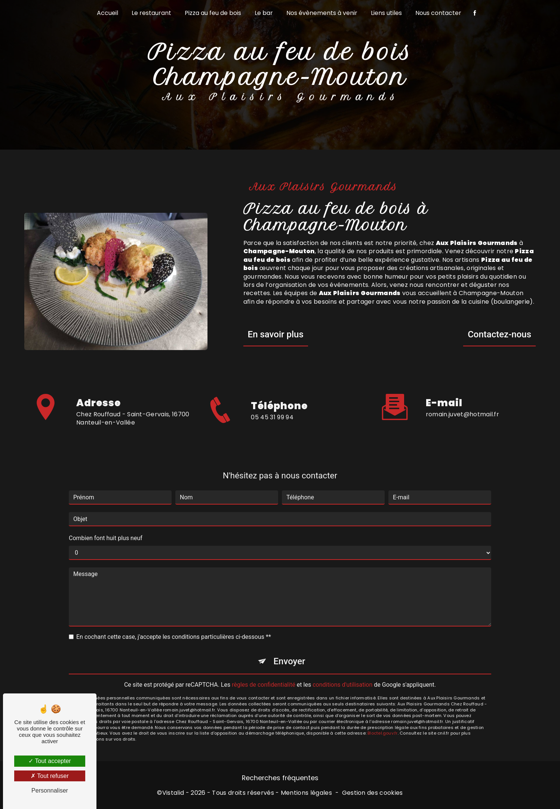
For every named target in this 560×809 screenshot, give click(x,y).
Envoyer (289, 653)
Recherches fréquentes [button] (280, 777)
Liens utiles (386, 13)
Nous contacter (438, 13)
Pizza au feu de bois (213, 13)
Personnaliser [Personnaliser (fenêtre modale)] (49, 790)
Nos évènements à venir (321, 13)
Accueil (107, 13)
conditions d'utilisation (342, 676)
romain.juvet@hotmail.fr (462, 406)
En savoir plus (276, 334)
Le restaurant (151, 13)
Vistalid (173, 793)
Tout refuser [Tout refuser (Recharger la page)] (50, 776)
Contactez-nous (499, 334)
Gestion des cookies (372, 793)
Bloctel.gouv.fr (382, 725)
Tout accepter (49, 761)
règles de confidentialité (263, 676)
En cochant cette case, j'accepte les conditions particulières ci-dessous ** (173, 628)
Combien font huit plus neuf (105, 529)
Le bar (264, 13)
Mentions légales (306, 793)
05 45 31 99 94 (272, 425)
